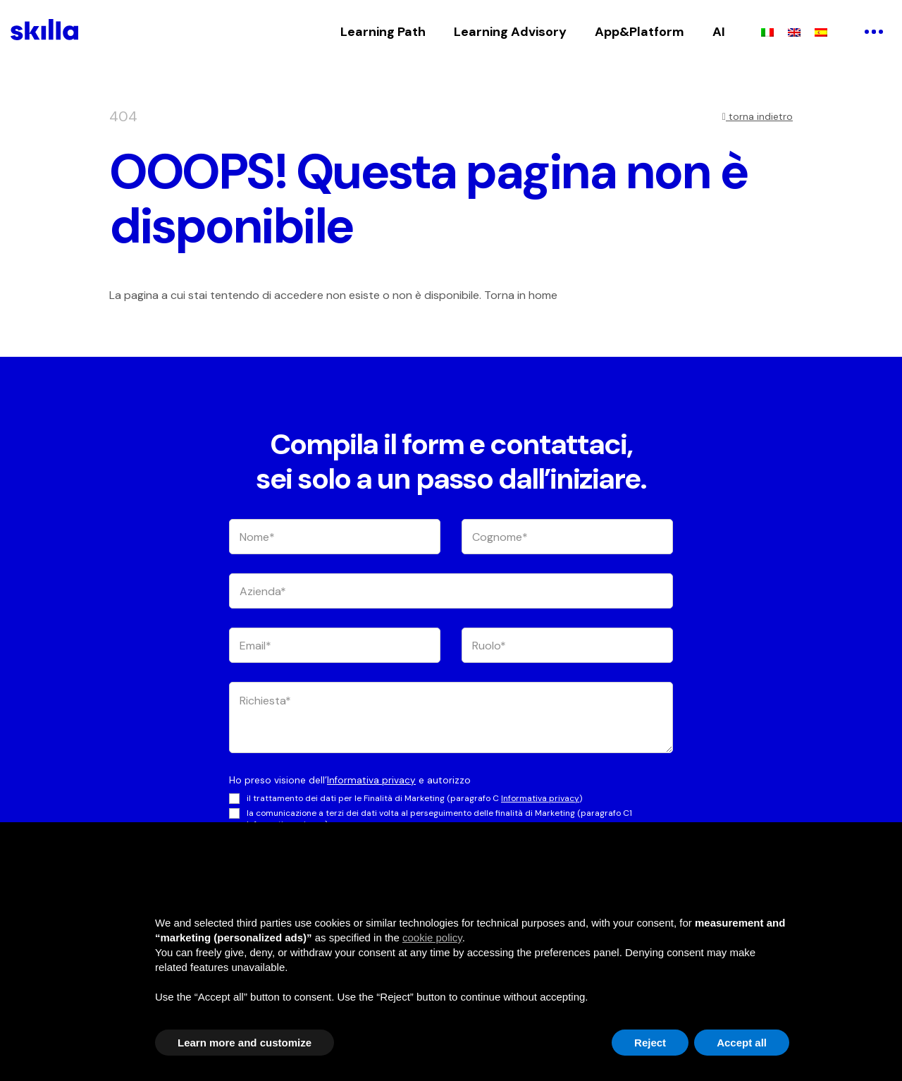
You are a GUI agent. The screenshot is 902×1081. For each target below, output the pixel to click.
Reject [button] (650, 1043)
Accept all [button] (742, 1043)
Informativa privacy (371, 780)
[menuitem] (767, 31)
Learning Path (383, 31)
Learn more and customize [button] (244, 1043)
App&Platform (639, 31)
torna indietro (757, 116)
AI (718, 31)
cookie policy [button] (432, 937)
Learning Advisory (510, 31)
